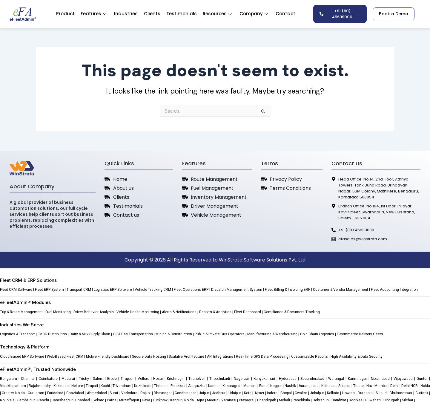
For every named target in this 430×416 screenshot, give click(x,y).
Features (94, 13)
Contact (285, 13)
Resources (217, 13)
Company (253, 13)
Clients (152, 13)
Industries (126, 13)
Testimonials (181, 13)
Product (65, 13)
